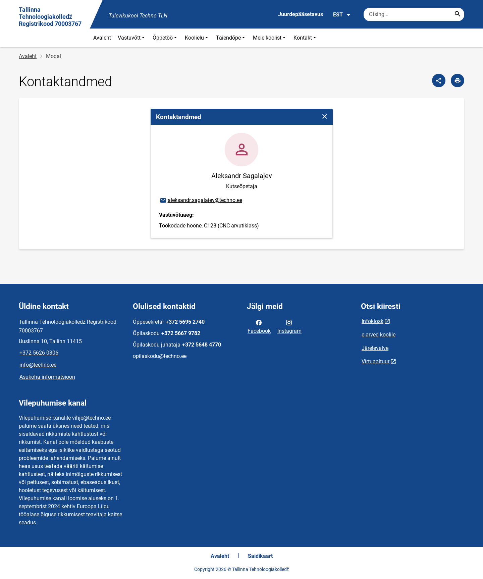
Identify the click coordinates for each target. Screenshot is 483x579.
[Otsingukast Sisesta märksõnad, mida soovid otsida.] (414, 14)
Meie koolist (270, 38)
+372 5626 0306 (38, 353)
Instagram (289, 326)
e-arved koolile (378, 334)
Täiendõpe (231, 38)
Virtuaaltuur (375, 361)
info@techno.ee (37, 365)
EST (342, 15)
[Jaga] (438, 80)
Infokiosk (372, 321)
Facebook (259, 326)
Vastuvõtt (132, 38)
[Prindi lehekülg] (457, 80)
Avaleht (102, 38)
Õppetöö (165, 38)
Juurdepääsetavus (300, 14)
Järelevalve (375, 348)
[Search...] (457, 14)
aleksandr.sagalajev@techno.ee (200, 200)
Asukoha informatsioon (47, 377)
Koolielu (197, 38)
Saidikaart (260, 556)
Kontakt (305, 38)
